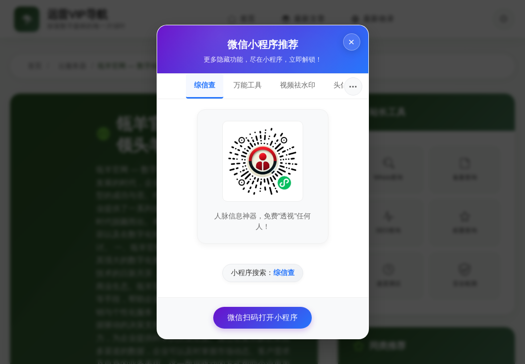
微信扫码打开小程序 (262, 317)
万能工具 (247, 85)
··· (353, 86)
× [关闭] (351, 42)
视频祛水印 (297, 85)
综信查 (204, 85)
